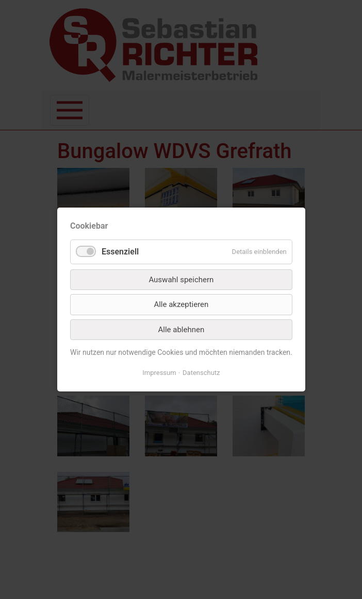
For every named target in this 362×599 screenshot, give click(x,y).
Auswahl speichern (181, 279)
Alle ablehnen (181, 329)
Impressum (159, 372)
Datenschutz (201, 372)
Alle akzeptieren (181, 304)
